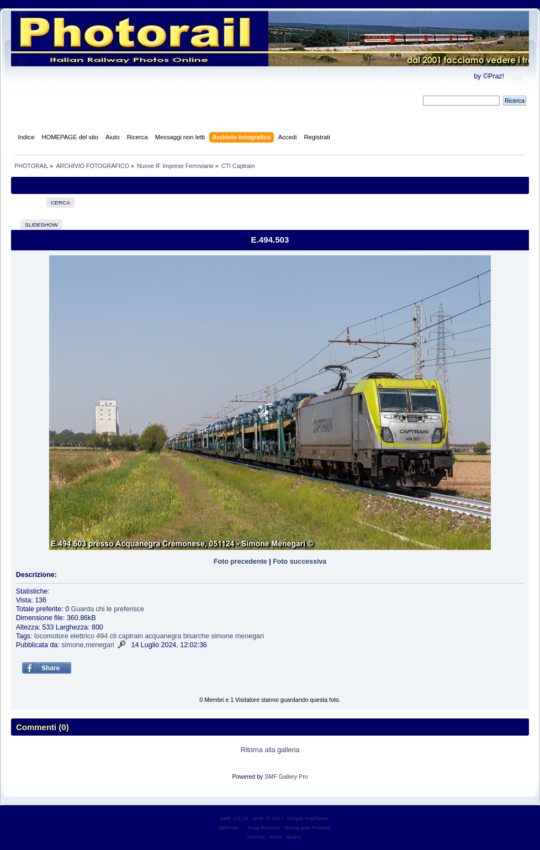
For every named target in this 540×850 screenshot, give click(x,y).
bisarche (196, 636)
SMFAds (228, 828)
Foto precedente (240, 561)
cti (113, 636)
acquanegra (163, 636)
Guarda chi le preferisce (107, 609)
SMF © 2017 (268, 818)
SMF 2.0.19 (234, 818)
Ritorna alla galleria (270, 750)
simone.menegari (87, 645)
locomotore (51, 636)
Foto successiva (299, 561)
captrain (131, 636)
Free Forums (264, 828)
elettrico (82, 636)
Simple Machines (308, 818)
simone (222, 636)
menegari (249, 636)
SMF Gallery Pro (286, 776)
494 (102, 636)
